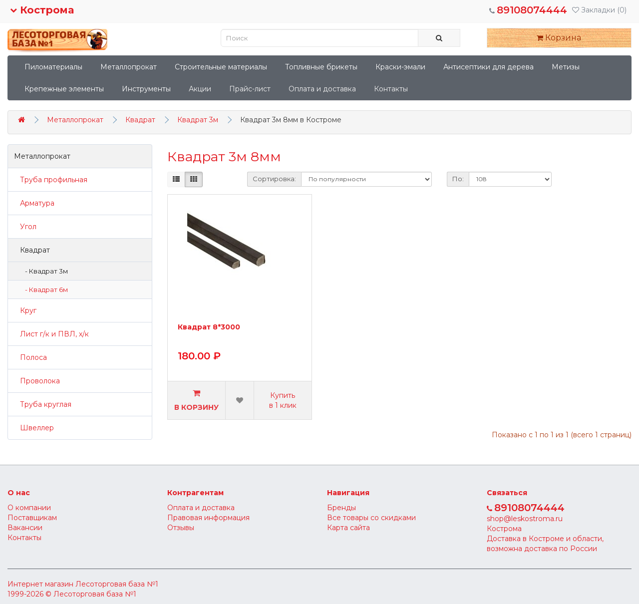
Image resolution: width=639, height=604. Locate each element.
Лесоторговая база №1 (116, 584)
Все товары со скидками (371, 517)
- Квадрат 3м (44, 271)
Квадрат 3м (197, 119)
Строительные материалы (221, 66)
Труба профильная (50, 179)
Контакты (391, 88)
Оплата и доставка (322, 88)
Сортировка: (274, 179)
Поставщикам (32, 517)
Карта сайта (348, 527)
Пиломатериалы (53, 66)
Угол (25, 226)
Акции (200, 88)
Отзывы (180, 527)
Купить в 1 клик (283, 400)
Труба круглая (42, 404)
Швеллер (34, 427)
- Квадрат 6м (44, 290)
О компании (29, 507)
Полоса (30, 357)
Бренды (341, 507)
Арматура (34, 203)
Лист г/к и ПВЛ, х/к (51, 333)
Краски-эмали (400, 66)
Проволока (37, 380)
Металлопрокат (128, 66)
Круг (25, 310)
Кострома (42, 10)
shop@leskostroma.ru (525, 518)
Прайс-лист (250, 88)
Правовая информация (208, 517)
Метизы (566, 66)
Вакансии (24, 527)
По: (458, 179)
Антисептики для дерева (488, 66)
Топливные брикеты (321, 66)
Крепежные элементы (64, 88)
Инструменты (146, 88)
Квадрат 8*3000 (209, 327)
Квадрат (140, 119)
